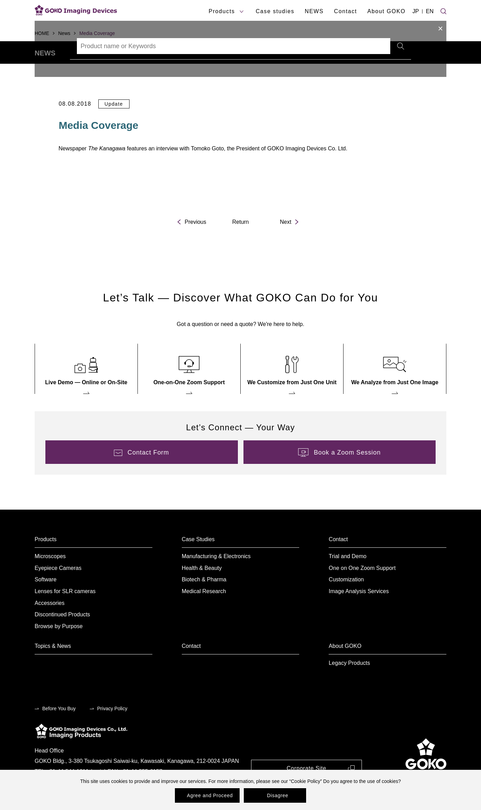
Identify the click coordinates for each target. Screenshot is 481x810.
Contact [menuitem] (338, 558)
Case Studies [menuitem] (198, 558)
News (64, 33)
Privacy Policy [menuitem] (112, 727)
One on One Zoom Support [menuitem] (362, 587)
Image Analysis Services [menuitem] (359, 610)
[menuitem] (86, 388)
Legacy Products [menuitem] (349, 682)
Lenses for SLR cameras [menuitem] (65, 610)
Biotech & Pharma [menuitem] (204, 599)
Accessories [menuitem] (49, 622)
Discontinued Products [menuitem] (62, 633)
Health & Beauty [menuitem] (202, 587)
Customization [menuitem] (346, 599)
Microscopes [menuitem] (50, 575)
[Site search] (443, 10)
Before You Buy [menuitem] (59, 727)
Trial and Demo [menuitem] (347, 575)
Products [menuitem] (45, 558)
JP (415, 11)
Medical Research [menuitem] (204, 610)
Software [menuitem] (45, 599)
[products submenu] (241, 11)
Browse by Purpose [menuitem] (59, 645)
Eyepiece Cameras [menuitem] (58, 587)
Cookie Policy (305, 781)
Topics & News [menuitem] (53, 665)
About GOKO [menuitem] (345, 665)
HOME (42, 33)
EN (430, 11)
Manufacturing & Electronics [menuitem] (216, 575)
